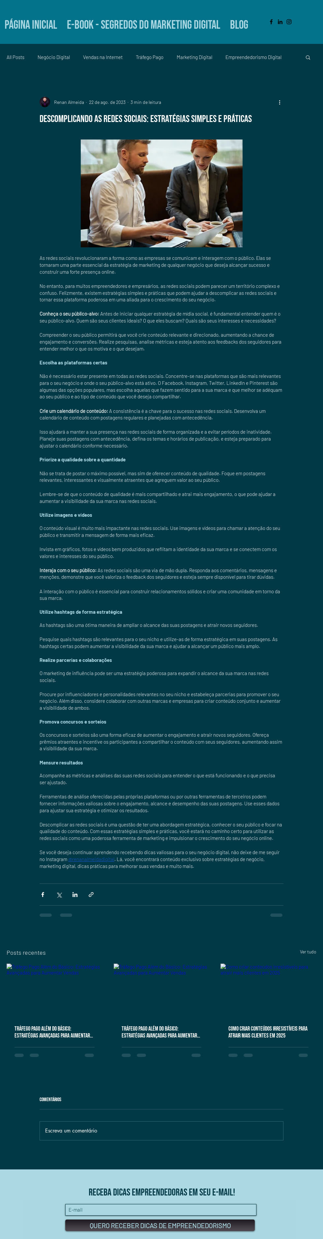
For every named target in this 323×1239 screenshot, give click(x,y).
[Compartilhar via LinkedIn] (75, 894)
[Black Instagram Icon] (289, 21)
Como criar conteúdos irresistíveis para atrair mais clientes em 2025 (268, 1032)
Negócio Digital (54, 57)
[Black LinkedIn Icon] (280, 21)
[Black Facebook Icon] (271, 21)
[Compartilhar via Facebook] (43, 894)
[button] (308, 57)
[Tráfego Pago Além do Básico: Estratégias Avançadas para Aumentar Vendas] (55, 990)
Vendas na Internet (103, 57)
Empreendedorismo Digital (253, 57)
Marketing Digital (194, 57)
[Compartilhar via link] (91, 894)
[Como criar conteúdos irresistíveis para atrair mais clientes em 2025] (268, 990)
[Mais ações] (279, 102)
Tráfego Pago (149, 57)
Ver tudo (308, 951)
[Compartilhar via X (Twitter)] (59, 894)
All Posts (15, 57)
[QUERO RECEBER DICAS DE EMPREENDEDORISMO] (160, 1225)
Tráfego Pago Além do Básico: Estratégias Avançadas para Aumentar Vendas (52, 1032)
